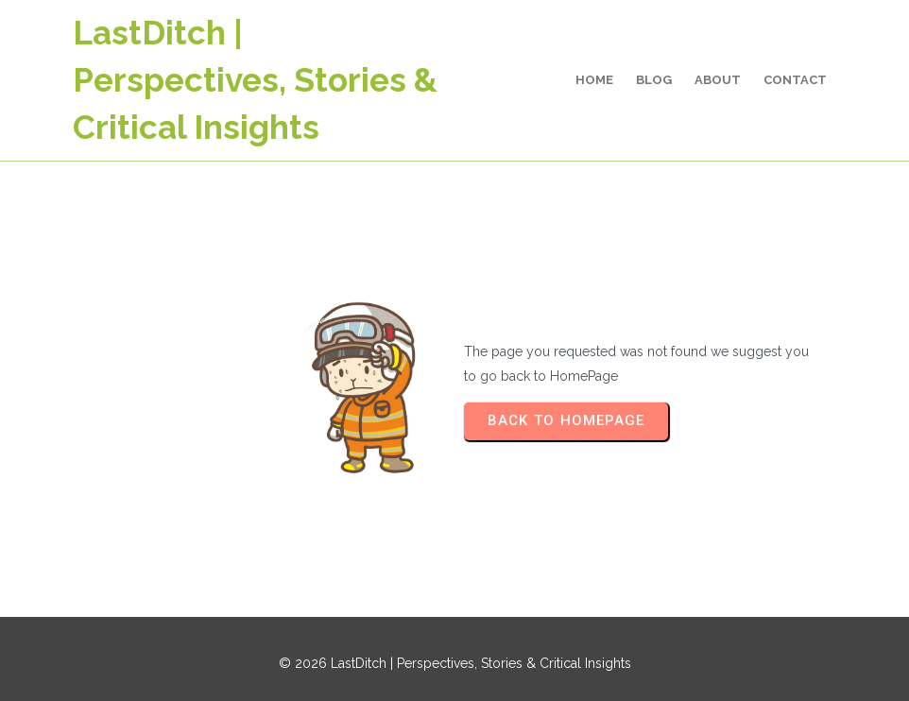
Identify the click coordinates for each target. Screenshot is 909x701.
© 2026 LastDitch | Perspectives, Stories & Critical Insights (455, 663)
